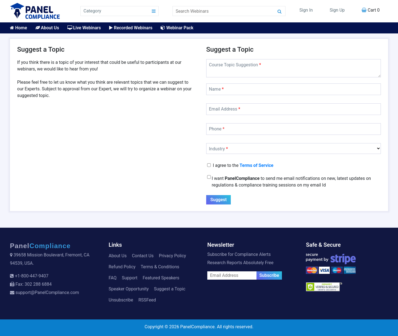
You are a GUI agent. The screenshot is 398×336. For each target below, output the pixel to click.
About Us (47, 27)
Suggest (218, 199)
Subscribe (269, 275)
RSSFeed (147, 300)
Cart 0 (370, 10)
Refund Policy (122, 266)
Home (18, 27)
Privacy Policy (172, 255)
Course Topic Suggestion (235, 64)
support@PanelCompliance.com (47, 292)
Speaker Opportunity (129, 289)
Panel (40, 246)
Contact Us (143, 255)
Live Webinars (84, 27)
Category (92, 11)
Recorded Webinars (130, 27)
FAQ (113, 277)
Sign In (306, 10)
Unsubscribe (121, 300)
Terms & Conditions (160, 266)
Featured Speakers (161, 277)
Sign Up (337, 10)
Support (129, 277)
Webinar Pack (177, 27)
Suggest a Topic (169, 289)
